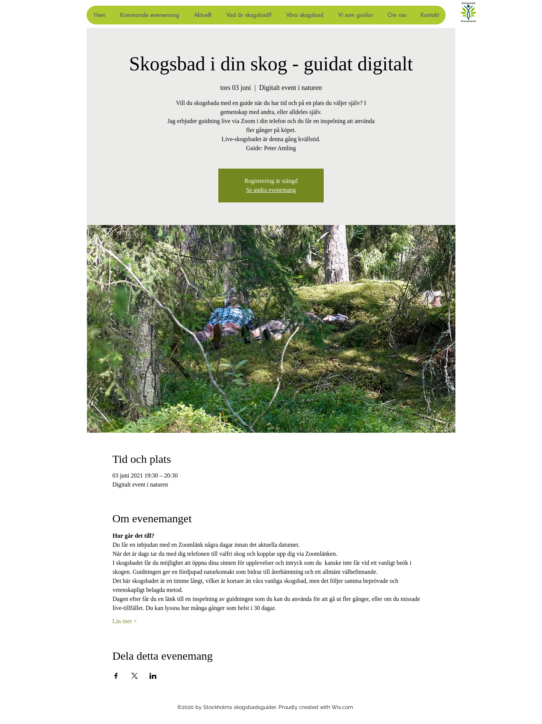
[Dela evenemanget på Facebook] (116, 676)
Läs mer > (125, 621)
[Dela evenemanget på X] (134, 676)
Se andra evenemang (271, 190)
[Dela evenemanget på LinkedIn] (153, 676)
